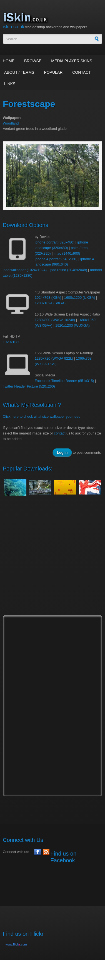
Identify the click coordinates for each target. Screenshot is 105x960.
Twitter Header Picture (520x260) (29, 386)
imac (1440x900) (67, 253)
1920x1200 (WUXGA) (72, 325)
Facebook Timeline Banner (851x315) (64, 381)
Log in (62, 452)
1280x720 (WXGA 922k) (54, 358)
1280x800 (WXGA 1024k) (55, 320)
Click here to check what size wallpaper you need (42, 416)
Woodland (11, 123)
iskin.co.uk (13, 26)
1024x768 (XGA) (48, 297)
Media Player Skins (71, 61)
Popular (53, 72)
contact (59, 433)
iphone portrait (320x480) (54, 242)
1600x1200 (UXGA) (79, 297)
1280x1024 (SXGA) (50, 303)
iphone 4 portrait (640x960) (56, 259)
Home (8, 61)
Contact (81, 72)
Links (9, 84)
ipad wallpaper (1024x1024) (25, 270)
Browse (32, 61)
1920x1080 (11, 342)
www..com (16, 944)
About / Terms (19, 72)
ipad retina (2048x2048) (68, 270)
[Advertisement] (52, 560)
